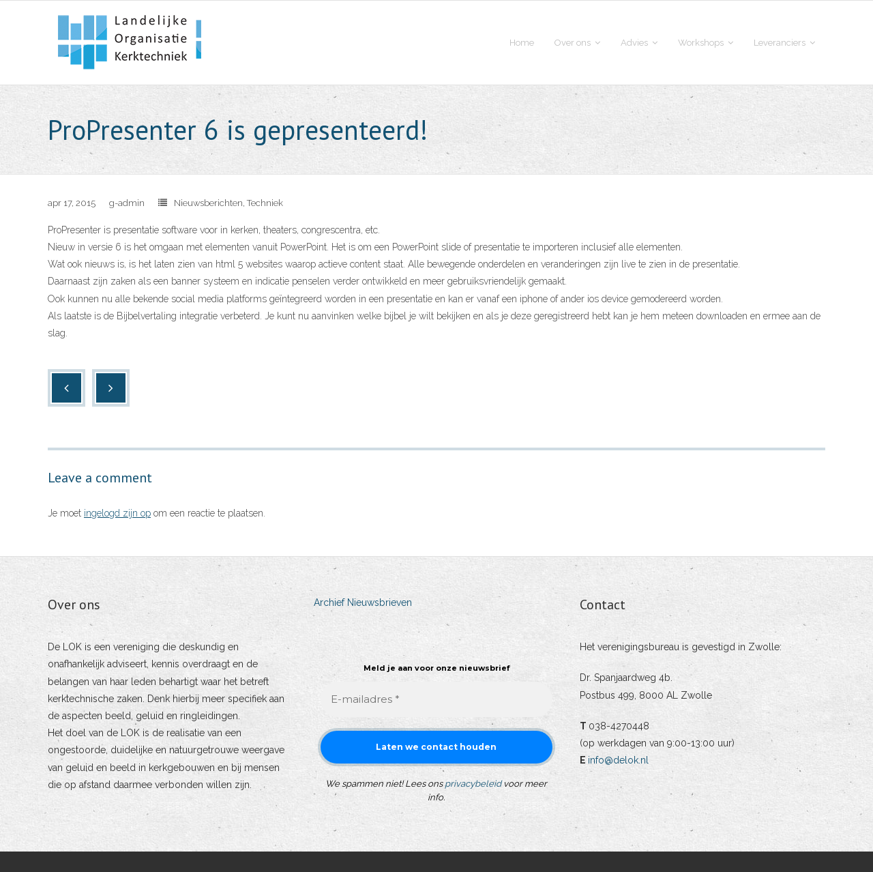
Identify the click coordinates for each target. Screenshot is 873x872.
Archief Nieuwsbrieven (363, 602)
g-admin (127, 203)
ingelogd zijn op (117, 513)
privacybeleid (473, 784)
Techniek (265, 203)
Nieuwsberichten (208, 203)
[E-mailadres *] (436, 700)
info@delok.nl (618, 760)
